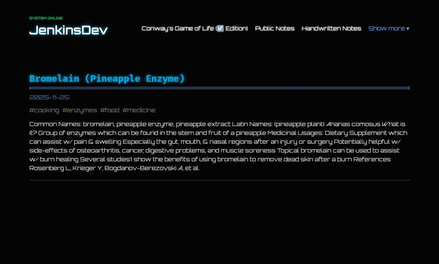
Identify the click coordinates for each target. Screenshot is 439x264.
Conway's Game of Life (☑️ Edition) (195, 28)
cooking (46, 110)
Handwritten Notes (331, 28)
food (112, 110)
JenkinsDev (68, 30)
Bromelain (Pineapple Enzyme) (107, 79)
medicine (141, 110)
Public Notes (274, 28)
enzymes (82, 110)
